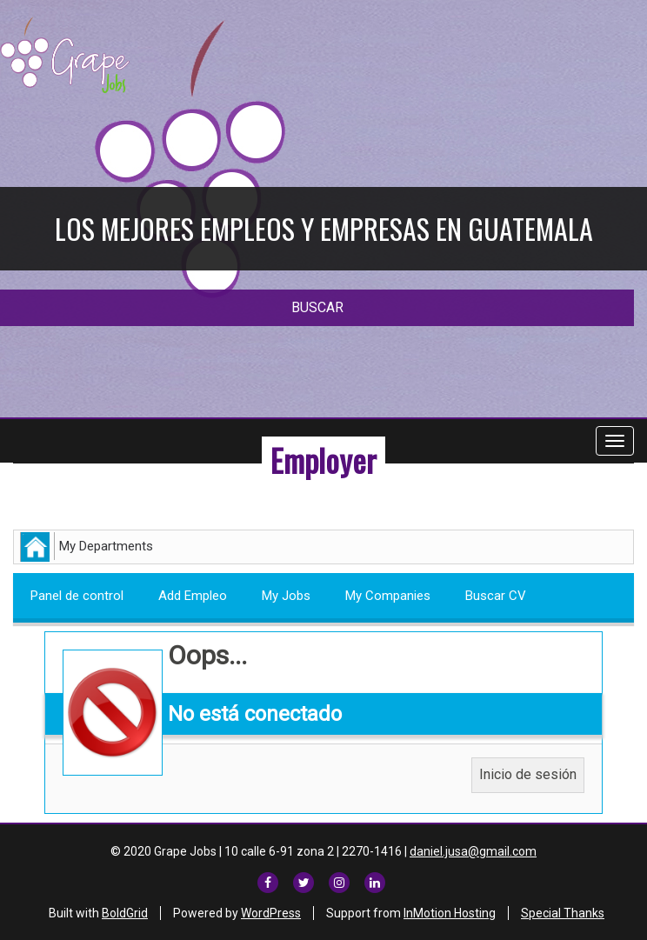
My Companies (387, 595)
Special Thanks (562, 913)
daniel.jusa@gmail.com (473, 851)
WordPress (271, 913)
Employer (323, 460)
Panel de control (76, 595)
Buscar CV (495, 595)
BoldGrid (125, 913)
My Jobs (286, 595)
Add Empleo (192, 595)
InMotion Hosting (450, 913)
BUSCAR (317, 307)
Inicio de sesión (528, 774)
